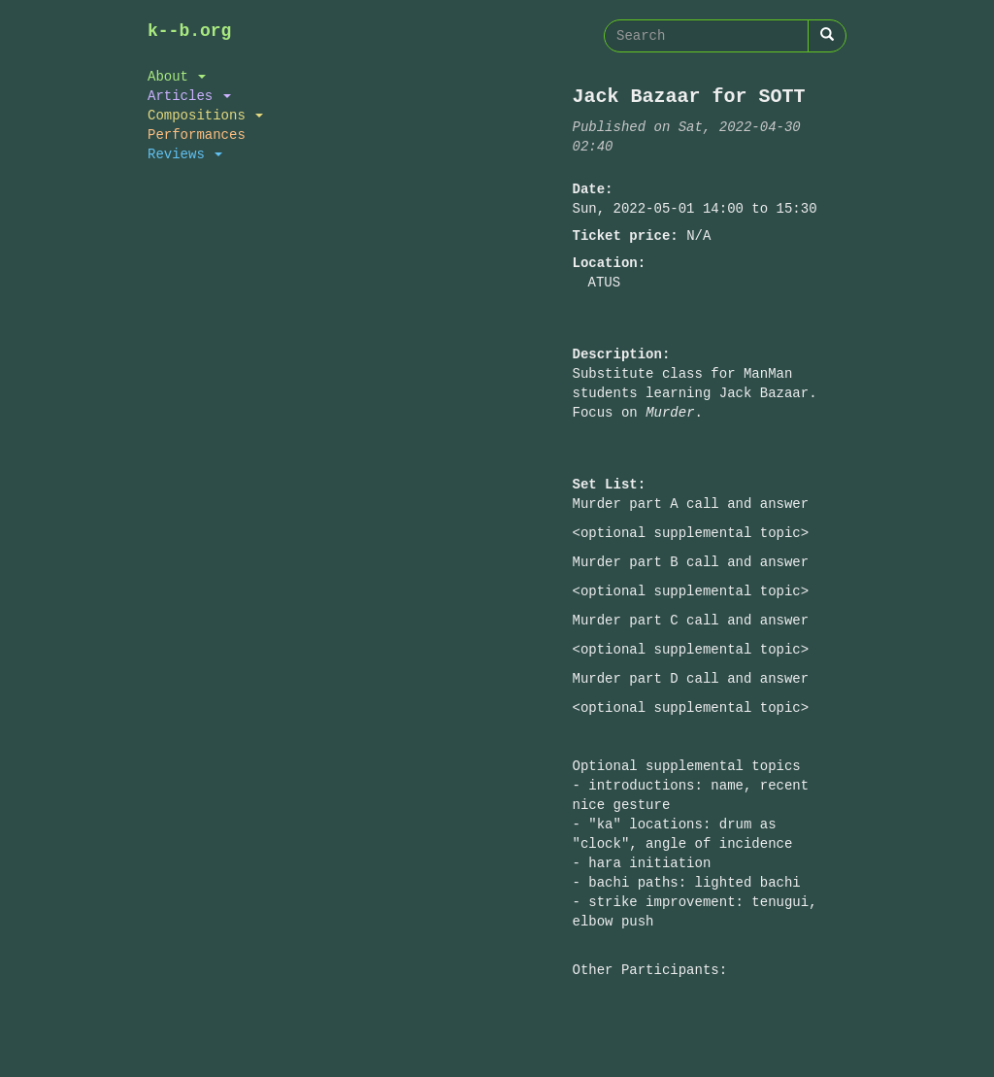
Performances (197, 134)
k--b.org (189, 31)
